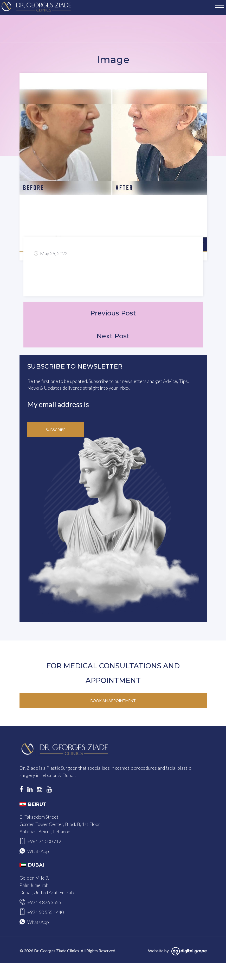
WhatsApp (38, 852)
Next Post (113, 337)
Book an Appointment (113, 701)
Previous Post (113, 313)
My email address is (58, 405)
